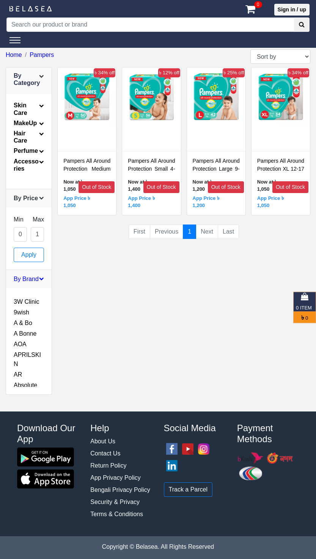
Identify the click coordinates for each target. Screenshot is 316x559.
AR (18, 374)
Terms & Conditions (116, 514)
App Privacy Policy (115, 477)
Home (14, 55)
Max (38, 219)
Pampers (42, 55)
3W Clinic (26, 301)
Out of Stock (96, 187)
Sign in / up (292, 9)
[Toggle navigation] (15, 40)
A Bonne (25, 333)
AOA (20, 344)
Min (19, 219)
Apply (28, 254)
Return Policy (108, 465)
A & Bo (23, 323)
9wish (21, 312)
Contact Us (105, 453)
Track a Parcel (188, 489)
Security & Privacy (115, 502)
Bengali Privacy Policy (120, 490)
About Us (102, 441)
